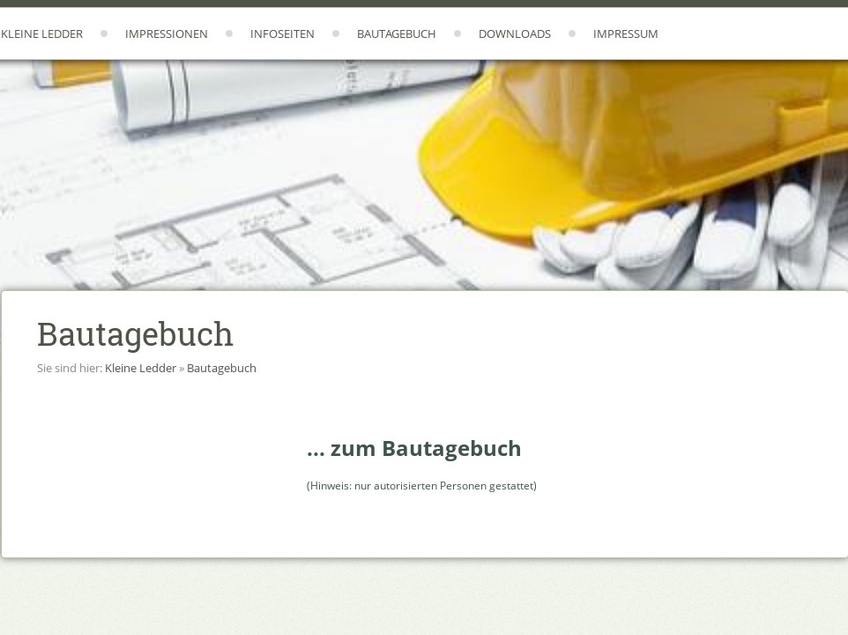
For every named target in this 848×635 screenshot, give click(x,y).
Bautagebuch (396, 33)
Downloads (515, 33)
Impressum (625, 33)
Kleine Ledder (42, 33)
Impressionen (166, 33)
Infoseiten (282, 33)
